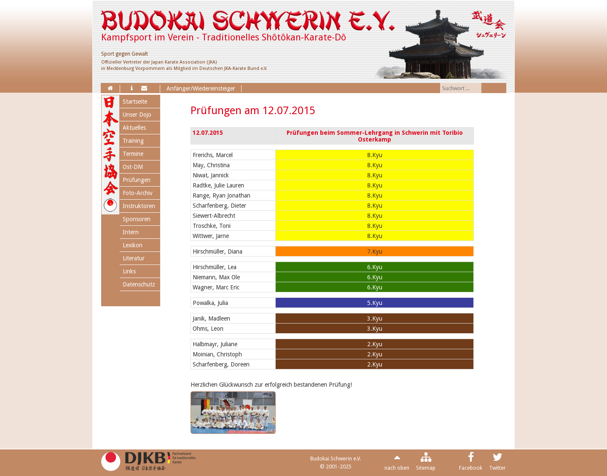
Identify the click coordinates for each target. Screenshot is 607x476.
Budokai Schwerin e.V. (335, 458)
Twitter (497, 468)
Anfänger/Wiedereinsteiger (201, 88)
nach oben (396, 468)
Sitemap (425, 468)
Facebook (470, 468)
